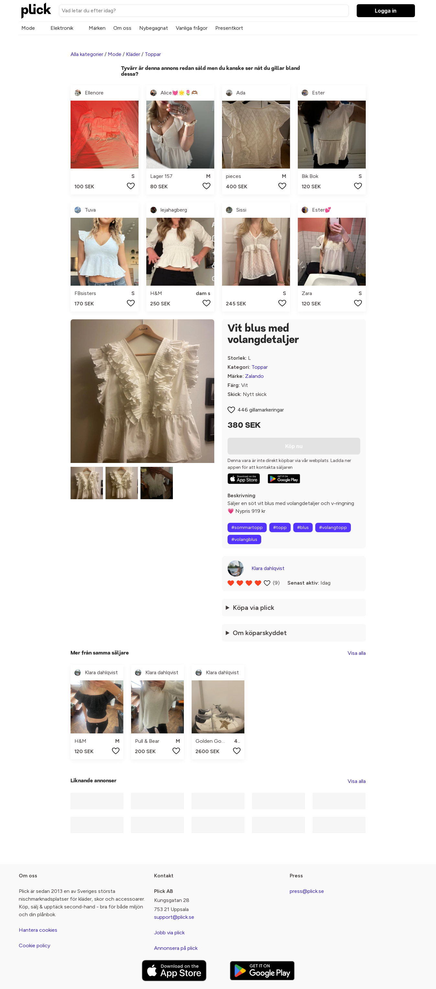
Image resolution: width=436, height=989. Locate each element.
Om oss (122, 28)
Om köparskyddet (260, 633)
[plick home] (36, 11)
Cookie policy (34, 945)
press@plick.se (307, 891)
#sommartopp (247, 527)
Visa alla (357, 653)
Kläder (133, 54)
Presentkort (229, 28)
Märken (97, 28)
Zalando (254, 376)
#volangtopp (333, 527)
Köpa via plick (253, 607)
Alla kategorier (87, 54)
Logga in (386, 10)
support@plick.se (174, 917)
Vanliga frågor (191, 28)
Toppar (153, 54)
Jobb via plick (169, 932)
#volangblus (244, 539)
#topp (280, 527)
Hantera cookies (38, 930)
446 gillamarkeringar (261, 410)
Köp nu (294, 446)
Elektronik (61, 28)
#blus (303, 527)
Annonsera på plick (175, 948)
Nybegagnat (153, 28)
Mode (28, 28)
